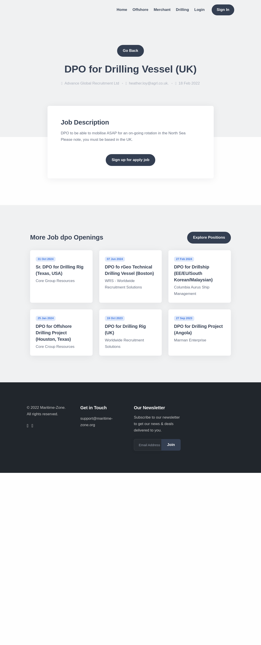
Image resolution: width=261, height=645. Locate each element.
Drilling (182, 10)
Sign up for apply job (130, 160)
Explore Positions (209, 237)
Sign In (223, 10)
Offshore (140, 10)
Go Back (130, 50)
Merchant (162, 10)
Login (199, 10)
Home (122, 10)
